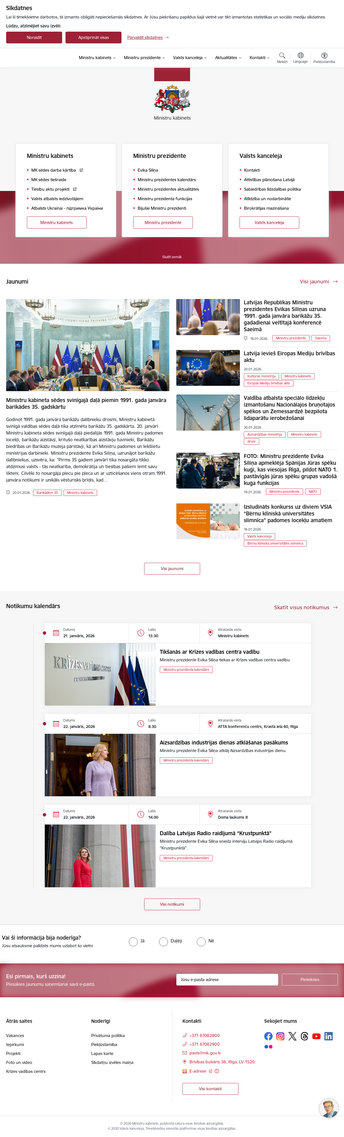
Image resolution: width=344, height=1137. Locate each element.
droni (251, 441)
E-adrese (198, 1071)
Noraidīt (34, 37)
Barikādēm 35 (47, 493)
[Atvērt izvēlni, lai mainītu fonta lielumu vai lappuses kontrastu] (324, 59)
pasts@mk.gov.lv (205, 1053)
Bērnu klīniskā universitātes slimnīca (275, 543)
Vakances (15, 1035)
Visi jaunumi (172, 568)
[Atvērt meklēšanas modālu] (282, 59)
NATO (313, 491)
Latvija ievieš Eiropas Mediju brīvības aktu (289, 356)
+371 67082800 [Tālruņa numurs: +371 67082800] (204, 1035)
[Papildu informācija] (217, 1071)
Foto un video (19, 1062)
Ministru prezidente (163, 222)
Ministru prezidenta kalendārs (186, 669)
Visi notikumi (172, 904)
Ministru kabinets (56, 222)
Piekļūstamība (104, 1044)
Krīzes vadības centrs (26, 1071)
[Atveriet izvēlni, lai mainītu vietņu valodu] (300, 58)
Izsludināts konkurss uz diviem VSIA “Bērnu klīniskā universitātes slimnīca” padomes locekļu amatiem (288, 513)
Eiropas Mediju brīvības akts (268, 383)
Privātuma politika (108, 1035)
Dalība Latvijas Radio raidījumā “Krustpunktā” (216, 833)
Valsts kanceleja (269, 222)
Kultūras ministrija (261, 376)
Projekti (13, 1053)
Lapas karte (102, 1053)
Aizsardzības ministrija (264, 434)
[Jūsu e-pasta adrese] (227, 980)
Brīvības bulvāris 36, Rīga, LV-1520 (222, 1061)
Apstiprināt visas (93, 37)
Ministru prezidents (291, 338)
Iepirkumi (15, 1044)
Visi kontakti (210, 1088)
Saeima (320, 338)
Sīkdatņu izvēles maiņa (112, 1062)
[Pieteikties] (310, 980)
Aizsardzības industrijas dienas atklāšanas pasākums (224, 742)
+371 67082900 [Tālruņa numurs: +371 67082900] (204, 1044)
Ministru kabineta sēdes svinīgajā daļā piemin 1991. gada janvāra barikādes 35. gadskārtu (86, 403)
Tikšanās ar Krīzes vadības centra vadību (209, 651)
